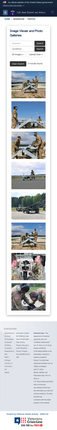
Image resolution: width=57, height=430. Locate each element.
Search (39, 43)
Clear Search (18, 64)
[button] (14, 5)
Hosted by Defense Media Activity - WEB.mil (27, 414)
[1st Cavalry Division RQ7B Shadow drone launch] (28, 84)
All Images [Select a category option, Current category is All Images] (18, 54)
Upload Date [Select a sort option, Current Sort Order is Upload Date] (36, 54)
